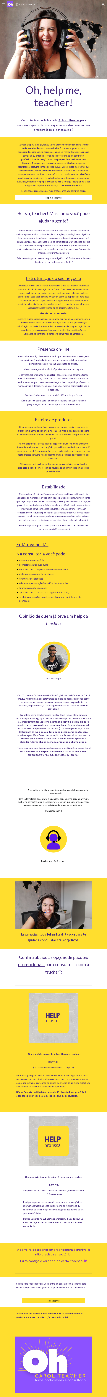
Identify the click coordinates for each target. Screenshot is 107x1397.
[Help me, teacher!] (53, 197)
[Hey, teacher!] (53, 1300)
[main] (53, 96)
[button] (3, 4)
